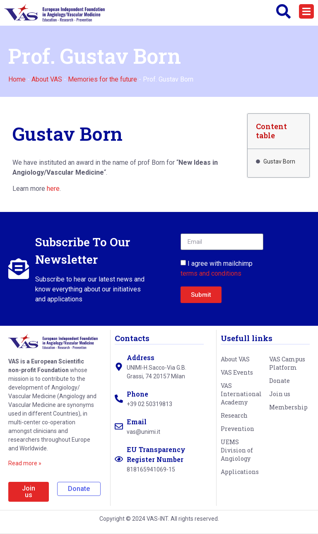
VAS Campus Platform (287, 363)
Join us (279, 394)
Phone (137, 394)
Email (137, 421)
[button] (306, 11)
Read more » (24, 463)
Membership (288, 407)
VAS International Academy (241, 394)
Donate (279, 381)
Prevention (237, 429)
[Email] (119, 426)
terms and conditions (211, 273)
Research (234, 415)
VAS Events (237, 372)
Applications (240, 472)
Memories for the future (102, 79)
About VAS (46, 79)
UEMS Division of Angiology (237, 450)
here (53, 188)
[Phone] (119, 398)
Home (17, 79)
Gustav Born (279, 161)
